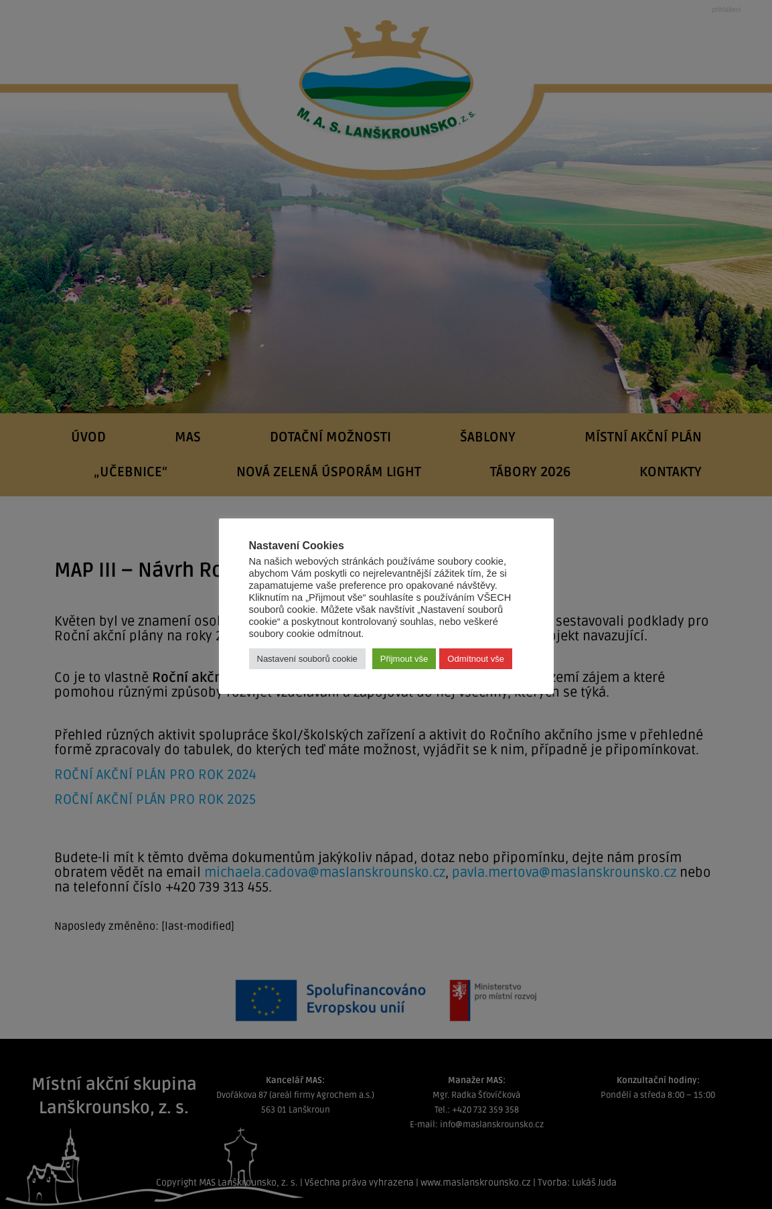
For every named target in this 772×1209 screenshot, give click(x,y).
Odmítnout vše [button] (475, 659)
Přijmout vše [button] (404, 659)
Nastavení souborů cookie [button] (307, 659)
